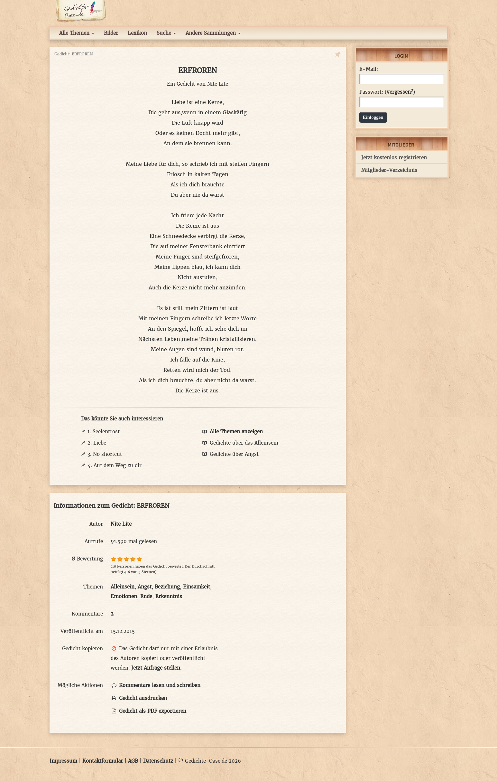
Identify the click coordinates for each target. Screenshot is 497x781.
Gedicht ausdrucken (139, 698)
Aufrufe (94, 541)
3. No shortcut (104, 454)
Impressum (63, 761)
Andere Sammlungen (213, 33)
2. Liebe (96, 443)
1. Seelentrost (103, 431)
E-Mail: (368, 69)
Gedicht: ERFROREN (73, 54)
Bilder (111, 33)
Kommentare (87, 614)
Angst (145, 587)
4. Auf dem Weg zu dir (114, 465)
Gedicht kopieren (82, 648)
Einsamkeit (196, 587)
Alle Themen (76, 33)
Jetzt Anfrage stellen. (156, 668)
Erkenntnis (168, 596)
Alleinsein (122, 587)
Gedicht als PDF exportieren (148, 711)
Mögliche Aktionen (80, 685)
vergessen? (400, 92)
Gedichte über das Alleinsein (239, 443)
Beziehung (167, 587)
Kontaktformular (102, 761)
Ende (146, 596)
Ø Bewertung (87, 559)
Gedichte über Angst (230, 454)
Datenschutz (158, 761)
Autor (96, 524)
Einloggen (373, 117)
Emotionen (124, 596)
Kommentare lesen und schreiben (155, 685)
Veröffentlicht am (81, 631)
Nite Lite (217, 84)
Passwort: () (387, 92)
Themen (93, 587)
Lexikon (137, 33)
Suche (166, 33)
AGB (133, 761)
